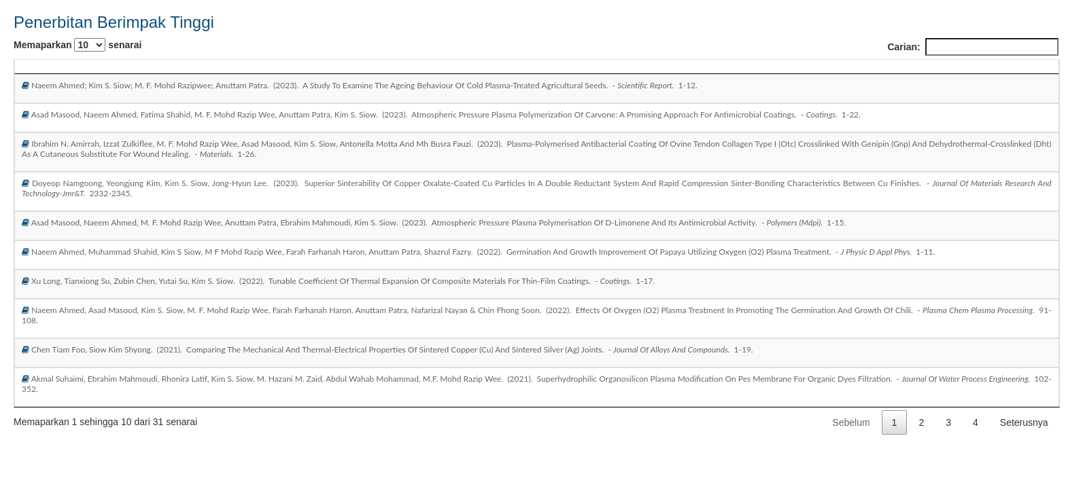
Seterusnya (1024, 422)
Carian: (972, 47)
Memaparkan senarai (77, 45)
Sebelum (851, 422)
